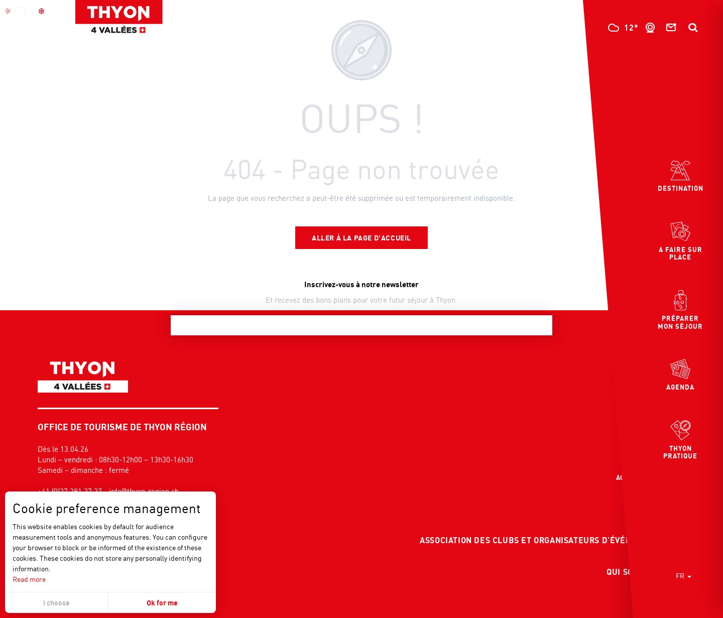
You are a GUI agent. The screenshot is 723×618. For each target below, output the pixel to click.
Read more (29, 579)
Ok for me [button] (162, 602)
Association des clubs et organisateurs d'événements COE (551, 540)
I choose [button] (56, 602)
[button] (693, 28)
